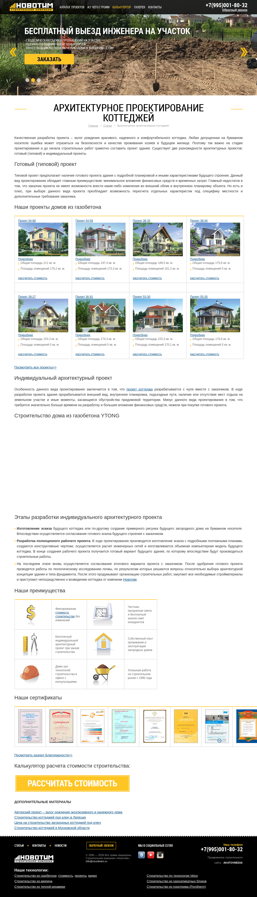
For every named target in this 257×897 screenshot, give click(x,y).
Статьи (107, 125)
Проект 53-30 (141, 296)
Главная (93, 125)
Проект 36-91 (84, 296)
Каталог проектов (72, 7)
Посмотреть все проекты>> (36, 367)
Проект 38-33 (141, 220)
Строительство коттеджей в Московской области (52, 828)
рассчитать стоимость (32, 278)
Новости (61, 845)
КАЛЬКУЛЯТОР (121, 7)
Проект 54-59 (84, 220)
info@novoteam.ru (96, 861)
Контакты (155, 7)
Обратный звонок (234, 10)
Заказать (49, 59)
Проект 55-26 (199, 296)
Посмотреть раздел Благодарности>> (44, 755)
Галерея (139, 7)
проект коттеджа (139, 389)
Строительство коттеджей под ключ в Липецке (50, 817)
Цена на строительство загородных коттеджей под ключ (58, 823)
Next (243, 52)
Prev (13, 52)
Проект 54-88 (27, 220)
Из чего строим (98, 7)
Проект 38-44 (199, 220)
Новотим (130, 579)
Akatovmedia (233, 862)
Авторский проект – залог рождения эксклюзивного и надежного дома (68, 812)
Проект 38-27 (27, 296)
